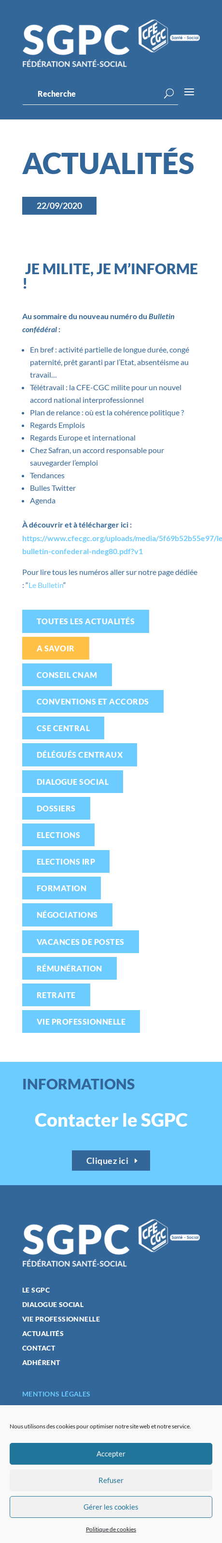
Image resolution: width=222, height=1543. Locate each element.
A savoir (56, 648)
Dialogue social (73, 781)
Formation (61, 888)
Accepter (111, 1453)
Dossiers (56, 808)
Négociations (67, 914)
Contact (38, 1348)
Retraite (56, 994)
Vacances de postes (81, 941)
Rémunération (69, 968)
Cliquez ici (107, 1160)
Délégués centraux (80, 754)
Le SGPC (36, 1290)
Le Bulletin (45, 584)
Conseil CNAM (67, 674)
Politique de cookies (111, 1529)
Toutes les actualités (86, 621)
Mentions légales (56, 1394)
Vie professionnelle (81, 1021)
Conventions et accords (93, 701)
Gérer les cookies (111, 1506)
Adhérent (41, 1363)
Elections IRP (66, 861)
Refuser (111, 1480)
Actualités (43, 1333)
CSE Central (63, 728)
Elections (58, 834)
